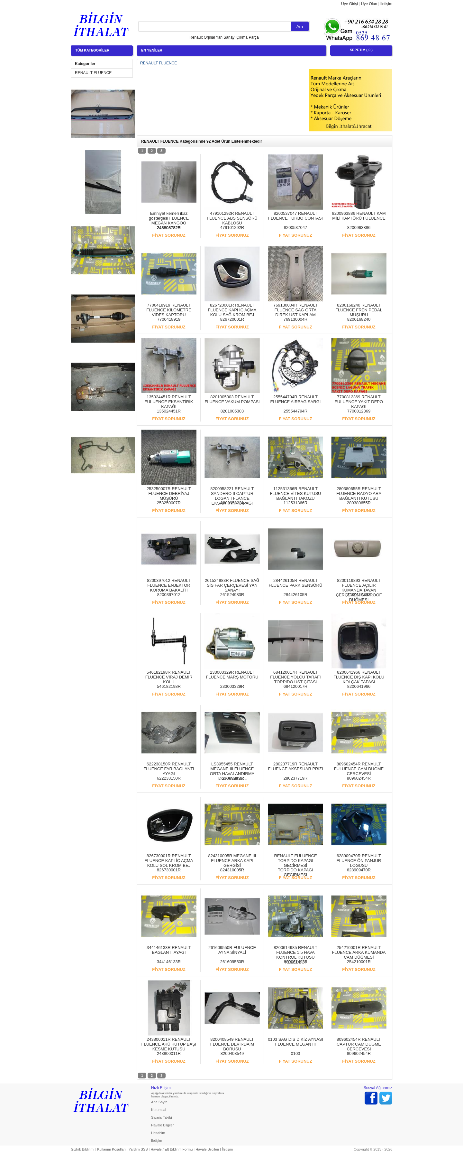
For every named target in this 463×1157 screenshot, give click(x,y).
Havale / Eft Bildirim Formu (171, 1149)
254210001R (359, 961)
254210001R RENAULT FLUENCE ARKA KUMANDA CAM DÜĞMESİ (359, 952)
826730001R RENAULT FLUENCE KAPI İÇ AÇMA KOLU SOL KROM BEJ (169, 860)
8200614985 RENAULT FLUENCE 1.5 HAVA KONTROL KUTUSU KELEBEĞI (295, 954)
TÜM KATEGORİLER (92, 50)
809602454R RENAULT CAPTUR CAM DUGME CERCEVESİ (359, 1044)
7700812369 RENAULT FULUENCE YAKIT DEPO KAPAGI (359, 401)
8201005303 (232, 411)
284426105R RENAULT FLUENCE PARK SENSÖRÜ (295, 583)
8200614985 (295, 961)
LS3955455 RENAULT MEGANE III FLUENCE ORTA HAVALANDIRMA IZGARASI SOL (232, 771)
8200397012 (168, 594)
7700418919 (168, 319)
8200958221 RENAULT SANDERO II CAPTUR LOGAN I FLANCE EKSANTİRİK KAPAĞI (232, 496)
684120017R (295, 686)
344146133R (169, 961)
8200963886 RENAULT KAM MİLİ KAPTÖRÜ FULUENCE (359, 216)
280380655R (359, 502)
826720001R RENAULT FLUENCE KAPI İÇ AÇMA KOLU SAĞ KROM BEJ (232, 310)
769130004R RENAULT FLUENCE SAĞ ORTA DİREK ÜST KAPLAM (295, 310)
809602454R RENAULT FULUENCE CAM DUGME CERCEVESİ (359, 769)
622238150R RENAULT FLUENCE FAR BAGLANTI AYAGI (168, 769)
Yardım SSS (138, 1149)
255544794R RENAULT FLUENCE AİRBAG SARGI (295, 399)
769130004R (295, 319)
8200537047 (295, 227)
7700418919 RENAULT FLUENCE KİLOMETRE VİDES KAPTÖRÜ (168, 310)
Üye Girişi (349, 4)
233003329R (232, 686)
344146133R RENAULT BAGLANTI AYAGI (169, 950)
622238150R (169, 778)
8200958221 (232, 502)
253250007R (169, 502)
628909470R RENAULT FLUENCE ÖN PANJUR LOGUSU (359, 860)
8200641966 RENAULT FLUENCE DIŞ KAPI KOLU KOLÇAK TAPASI (358, 677)
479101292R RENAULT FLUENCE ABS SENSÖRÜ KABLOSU (232, 218)
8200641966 (358, 686)
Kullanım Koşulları (111, 1149)
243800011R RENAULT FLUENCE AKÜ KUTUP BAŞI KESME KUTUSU (168, 1044)
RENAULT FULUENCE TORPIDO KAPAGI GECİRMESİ (295, 860)
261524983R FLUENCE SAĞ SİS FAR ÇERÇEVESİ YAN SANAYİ (232, 585)
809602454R (359, 778)
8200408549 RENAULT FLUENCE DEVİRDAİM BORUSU (232, 1044)
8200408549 (232, 1053)
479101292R (232, 227)
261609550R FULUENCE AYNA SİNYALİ (232, 950)
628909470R (359, 870)
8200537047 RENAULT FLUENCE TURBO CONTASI (295, 216)
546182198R (169, 686)
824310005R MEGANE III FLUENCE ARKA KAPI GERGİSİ (232, 860)
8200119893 (358, 594)
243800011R (169, 1053)
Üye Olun (369, 4)
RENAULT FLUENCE (93, 73)
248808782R (169, 227)
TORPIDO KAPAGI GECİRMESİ (295, 872)
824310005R (232, 870)
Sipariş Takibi (161, 1117)
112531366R (295, 502)
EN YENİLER (151, 50)
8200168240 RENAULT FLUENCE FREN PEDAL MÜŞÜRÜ (358, 310)
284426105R (295, 594)
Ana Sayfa (159, 1102)
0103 (295, 1053)
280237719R (295, 778)
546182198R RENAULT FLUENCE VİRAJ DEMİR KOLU (169, 677)
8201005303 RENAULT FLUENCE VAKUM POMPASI (231, 399)
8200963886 (358, 227)
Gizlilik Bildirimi (82, 1149)
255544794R (295, 411)
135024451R (169, 411)
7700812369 (358, 411)
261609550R (232, 961)
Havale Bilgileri (163, 1125)
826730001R (169, 870)
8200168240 (358, 319)
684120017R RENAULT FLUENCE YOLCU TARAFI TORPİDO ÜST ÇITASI (295, 677)
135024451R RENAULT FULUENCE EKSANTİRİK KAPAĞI (169, 401)
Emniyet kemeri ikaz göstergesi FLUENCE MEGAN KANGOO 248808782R (169, 220)
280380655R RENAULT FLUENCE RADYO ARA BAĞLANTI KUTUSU (358, 493)
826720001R (232, 319)
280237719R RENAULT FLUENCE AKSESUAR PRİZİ (295, 766)
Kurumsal (158, 1110)
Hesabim (158, 1133)
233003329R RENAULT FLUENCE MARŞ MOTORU (232, 674)
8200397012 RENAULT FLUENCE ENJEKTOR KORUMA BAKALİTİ (169, 585)
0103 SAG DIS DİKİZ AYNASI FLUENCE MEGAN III (295, 1042)
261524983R (232, 594)
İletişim (386, 4)
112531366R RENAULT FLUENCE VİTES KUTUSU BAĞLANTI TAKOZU (295, 493)
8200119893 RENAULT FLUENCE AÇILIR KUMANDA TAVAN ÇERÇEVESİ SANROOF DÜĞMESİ (359, 590)
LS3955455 (232, 778)
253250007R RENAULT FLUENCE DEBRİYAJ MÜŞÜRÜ (169, 493)
